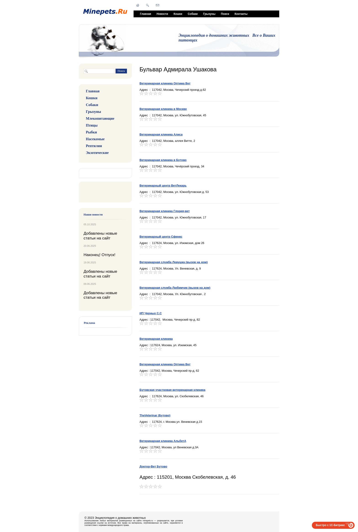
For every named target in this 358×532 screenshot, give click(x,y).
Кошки (178, 14)
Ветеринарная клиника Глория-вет (165, 211)
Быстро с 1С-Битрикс (330, 525)
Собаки (192, 14)
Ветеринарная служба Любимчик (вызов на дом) (175, 287)
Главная (145, 14)
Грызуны (209, 14)
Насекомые (95, 139)
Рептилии (94, 146)
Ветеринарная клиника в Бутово (163, 160)
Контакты (240, 14)
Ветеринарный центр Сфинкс (161, 236)
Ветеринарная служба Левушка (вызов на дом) (174, 262)
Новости (162, 14)
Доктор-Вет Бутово (153, 466)
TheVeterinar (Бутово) (155, 415)
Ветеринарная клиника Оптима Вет (165, 83)
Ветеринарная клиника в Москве (163, 109)
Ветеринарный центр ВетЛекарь (163, 185)
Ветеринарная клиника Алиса (161, 134)
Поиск (225, 14)
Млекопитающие (100, 118)
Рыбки (91, 132)
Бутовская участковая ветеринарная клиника (172, 390)
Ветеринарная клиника (156, 338)
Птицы (91, 125)
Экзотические (97, 153)
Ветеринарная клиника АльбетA (163, 441)
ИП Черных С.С (151, 313)
